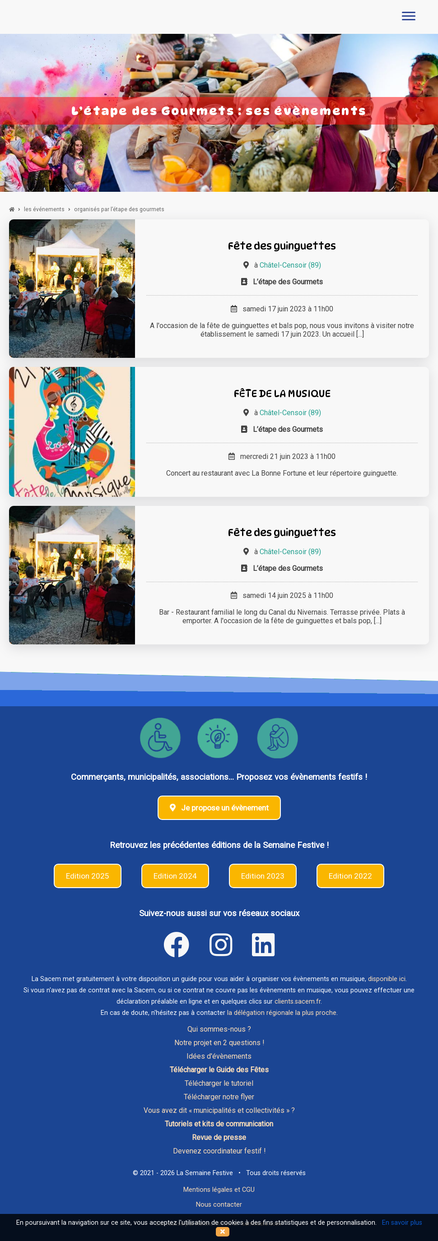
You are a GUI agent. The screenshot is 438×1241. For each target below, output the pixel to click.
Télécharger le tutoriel (219, 1083)
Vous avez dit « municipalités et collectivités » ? (219, 1110)
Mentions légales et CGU (219, 1190)
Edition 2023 (262, 875)
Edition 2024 (175, 875)
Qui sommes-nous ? (219, 1029)
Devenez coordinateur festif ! (219, 1151)
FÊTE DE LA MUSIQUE (282, 393)
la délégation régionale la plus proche (281, 1013)
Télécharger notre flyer (219, 1097)
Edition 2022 (350, 875)
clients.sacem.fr (298, 1001)
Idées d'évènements (219, 1056)
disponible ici (386, 979)
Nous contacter (219, 1205)
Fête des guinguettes (282, 246)
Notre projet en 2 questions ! (219, 1042)
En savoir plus (402, 1223)
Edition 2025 (87, 875)
